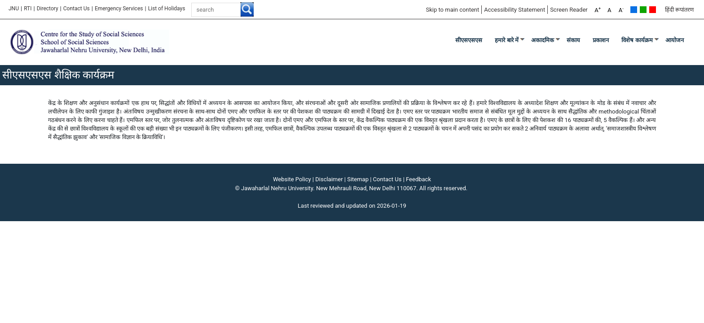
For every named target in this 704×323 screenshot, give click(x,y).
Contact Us (76, 8)
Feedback (418, 179)
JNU (14, 8)
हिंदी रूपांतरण (679, 9)
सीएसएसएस (468, 40)
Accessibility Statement (514, 9)
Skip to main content (452, 9)
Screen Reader (569, 9)
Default (633, 9)
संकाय (573, 40)
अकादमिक (542, 40)
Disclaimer (329, 179)
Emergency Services (119, 8)
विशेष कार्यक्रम (637, 40)
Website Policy (292, 179)
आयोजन (674, 40)
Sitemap (358, 179)
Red (652, 9)
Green (643, 9)
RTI (27, 8)
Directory (47, 8)
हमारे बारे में (507, 40)
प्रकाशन (601, 40)
